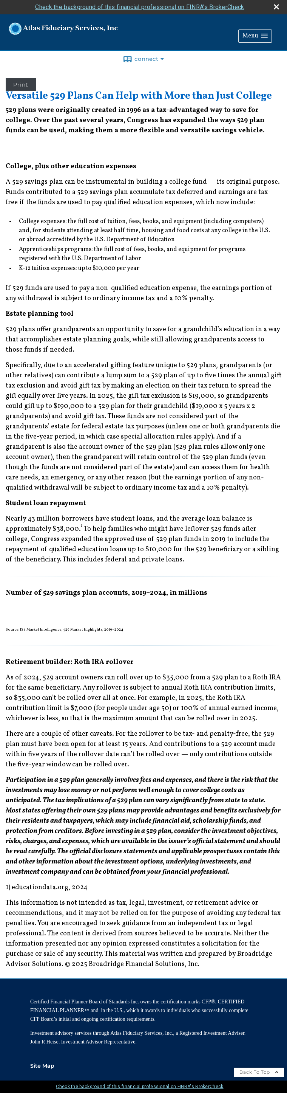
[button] (255, 36)
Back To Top (259, 1072)
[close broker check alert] (276, 7)
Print (20, 84)
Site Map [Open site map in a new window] (42, 1065)
